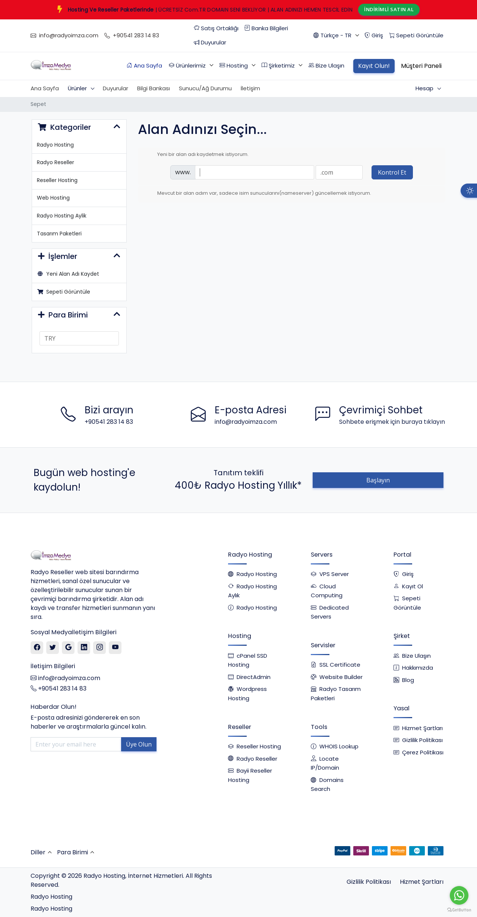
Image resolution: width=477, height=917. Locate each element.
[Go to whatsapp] (459, 895)
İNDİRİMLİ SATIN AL (389, 9)
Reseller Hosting (57, 180)
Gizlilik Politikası (369, 881)
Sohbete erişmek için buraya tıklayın (392, 421)
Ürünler (78, 88)
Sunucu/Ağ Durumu (205, 88)
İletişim (250, 88)
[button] (335, 35)
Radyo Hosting (55, 144)
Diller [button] (38, 852)
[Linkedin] (84, 647)
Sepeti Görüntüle (64, 291)
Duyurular (115, 88)
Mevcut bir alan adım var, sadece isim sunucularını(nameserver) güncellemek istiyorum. (258, 193)
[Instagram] (100, 647)
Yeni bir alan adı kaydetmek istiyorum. (197, 154)
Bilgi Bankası (153, 88)
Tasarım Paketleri (59, 233)
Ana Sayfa (45, 88)
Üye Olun (139, 744)
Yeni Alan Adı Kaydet (68, 274)
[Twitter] (53, 647)
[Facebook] (37, 647)
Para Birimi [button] (72, 852)
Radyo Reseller (55, 162)
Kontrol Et (392, 172)
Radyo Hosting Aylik (61, 215)
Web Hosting (53, 197)
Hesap (425, 88)
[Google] (68, 647)
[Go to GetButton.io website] (459, 909)
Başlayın (378, 480)
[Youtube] (115, 647)
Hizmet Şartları (421, 881)
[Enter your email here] (76, 744)
